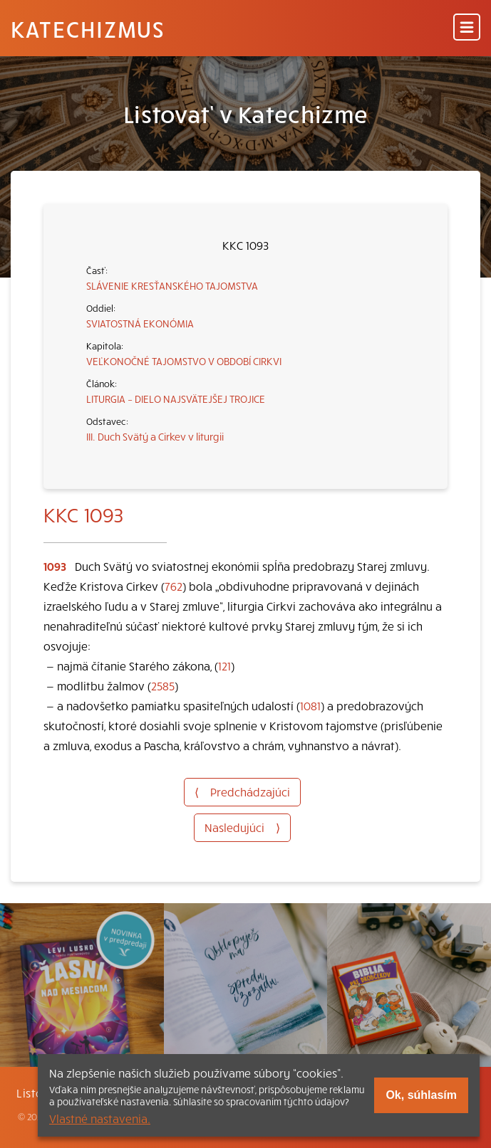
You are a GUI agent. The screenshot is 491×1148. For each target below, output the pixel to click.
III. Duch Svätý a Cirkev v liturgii (155, 436)
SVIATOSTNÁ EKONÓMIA (140, 323)
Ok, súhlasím (421, 1095)
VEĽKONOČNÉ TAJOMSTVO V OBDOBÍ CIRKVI (183, 360)
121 (224, 665)
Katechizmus (88, 28)
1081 (310, 705)
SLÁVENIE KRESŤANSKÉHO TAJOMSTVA (172, 285)
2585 (163, 685)
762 (173, 586)
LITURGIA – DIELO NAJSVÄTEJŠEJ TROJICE (175, 398)
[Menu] (466, 28)
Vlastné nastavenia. (99, 1118)
